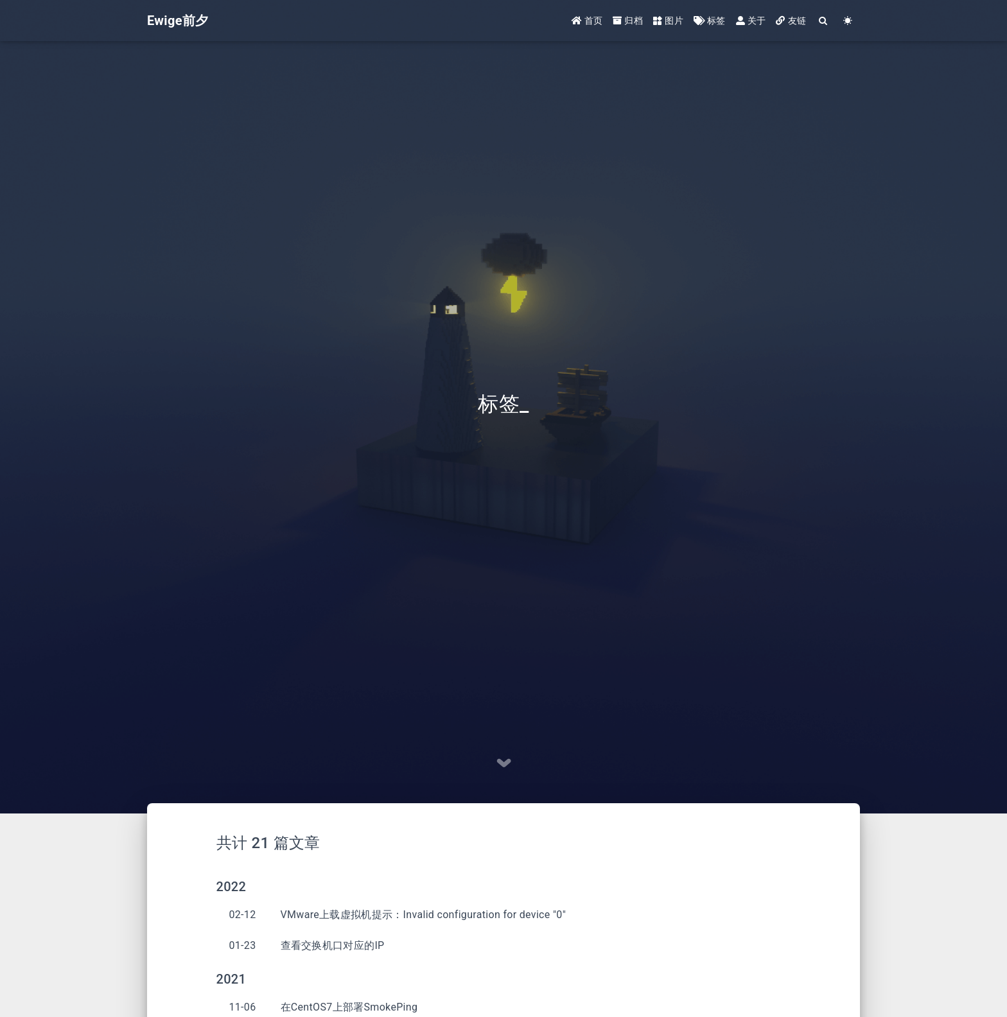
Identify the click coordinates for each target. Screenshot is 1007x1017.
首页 (587, 20)
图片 (668, 20)
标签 (710, 20)
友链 (791, 20)
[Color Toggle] (848, 21)
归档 (628, 20)
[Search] (823, 21)
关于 (751, 20)
